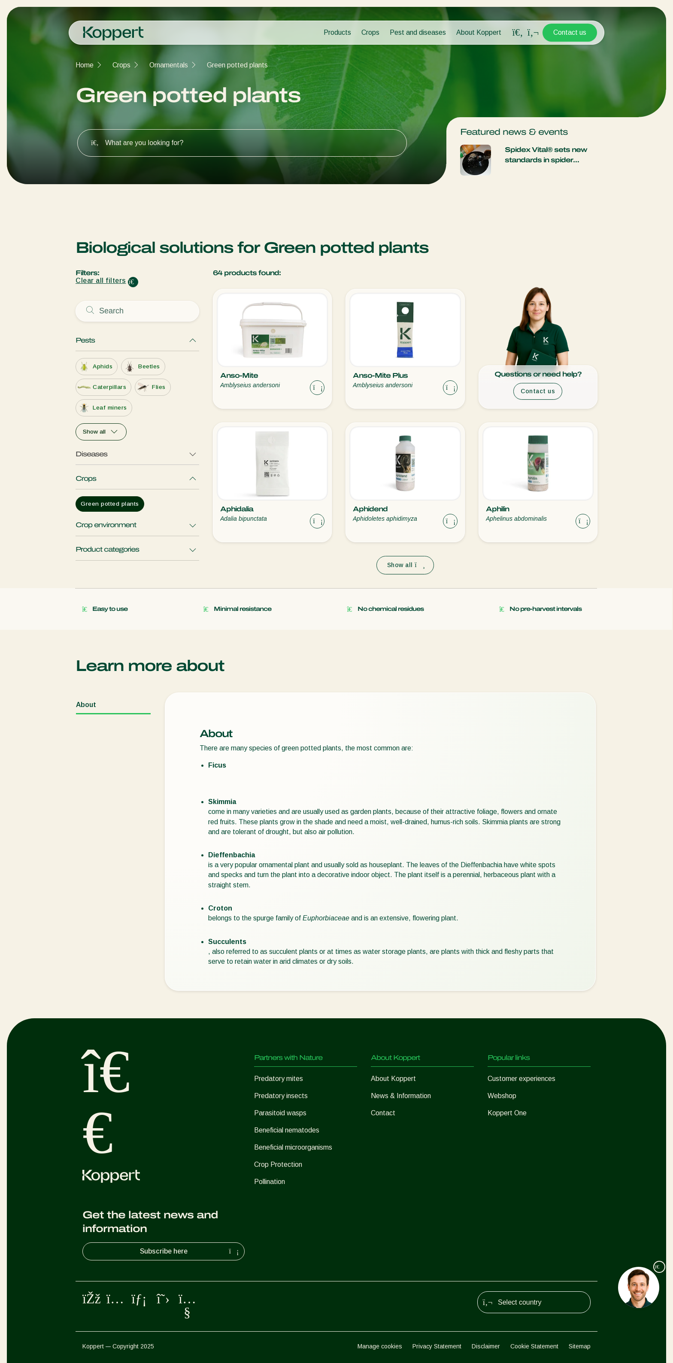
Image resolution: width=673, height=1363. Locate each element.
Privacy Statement (436, 1346)
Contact (383, 1113)
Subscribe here (190, 1251)
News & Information (401, 1095)
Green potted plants (237, 65)
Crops (370, 32)
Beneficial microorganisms (293, 1147)
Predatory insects (281, 1095)
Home (85, 65)
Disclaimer (486, 1346)
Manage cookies (380, 1346)
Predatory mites (278, 1078)
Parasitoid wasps (280, 1113)
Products (337, 32)
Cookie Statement (534, 1346)
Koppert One (507, 1113)
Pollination (269, 1181)
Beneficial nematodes (286, 1130)
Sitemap (580, 1346)
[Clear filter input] (133, 282)
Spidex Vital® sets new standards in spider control (546, 155)
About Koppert (478, 32)
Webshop (502, 1095)
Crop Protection (278, 1164)
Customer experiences (521, 1078)
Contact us (569, 32)
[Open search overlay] (518, 32)
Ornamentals (168, 65)
